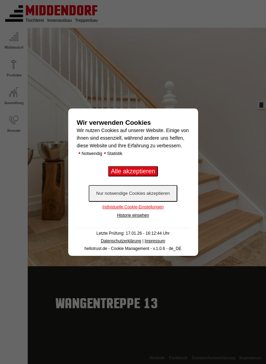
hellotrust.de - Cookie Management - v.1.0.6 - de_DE (133, 248)
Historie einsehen (133, 215)
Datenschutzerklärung (121, 241)
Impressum (155, 241)
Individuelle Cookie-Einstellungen (133, 207)
